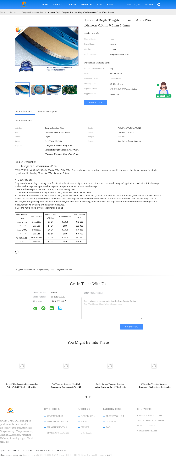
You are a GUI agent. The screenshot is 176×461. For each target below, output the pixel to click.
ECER (109, 455)
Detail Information (23, 111)
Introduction (88, 416)
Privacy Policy (44, 451)
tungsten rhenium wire (25, 270)
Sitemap (27, 451)
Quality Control (9, 451)
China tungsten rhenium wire (11, 455)
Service (85, 427)
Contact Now (95, 102)
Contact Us (86, 5)
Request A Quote (134, 5)
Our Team (86, 433)
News (99, 5)
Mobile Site (63, 451)
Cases (110, 5)
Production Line (115, 416)
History (85, 422)
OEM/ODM (111, 422)
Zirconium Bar (55, 416)
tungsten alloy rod (64, 270)
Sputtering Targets (58, 433)
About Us (71, 5)
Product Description (47, 111)
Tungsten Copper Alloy (58, 422)
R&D (108, 427)
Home (45, 5)
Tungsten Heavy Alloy (58, 427)
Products (57, 5)
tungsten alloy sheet (45, 270)
